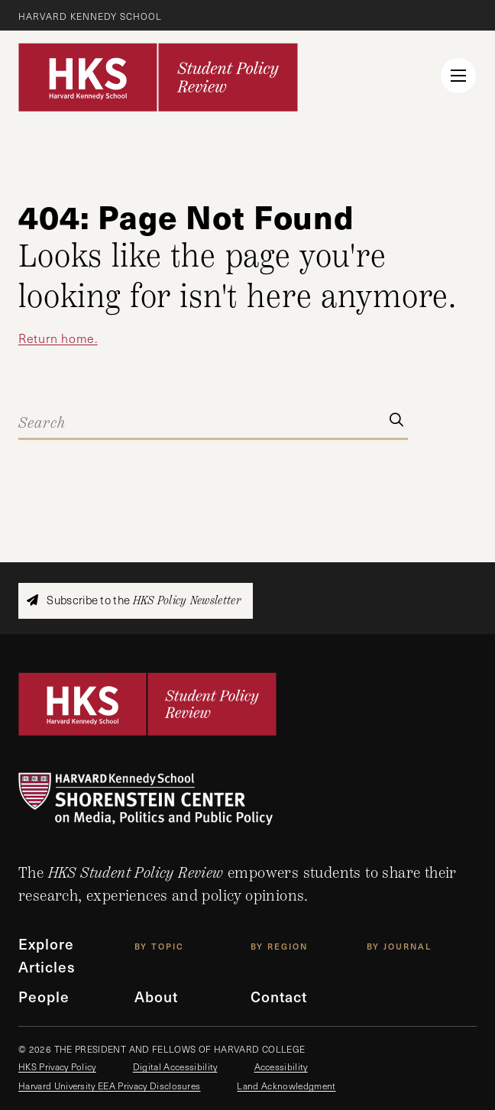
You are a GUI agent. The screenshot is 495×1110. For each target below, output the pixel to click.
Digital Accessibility (175, 1066)
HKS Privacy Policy (57, 1066)
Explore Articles (47, 955)
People (44, 996)
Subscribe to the (134, 600)
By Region (279, 946)
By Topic (159, 946)
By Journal (399, 946)
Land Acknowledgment (286, 1085)
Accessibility (281, 1066)
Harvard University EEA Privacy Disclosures (109, 1085)
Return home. (58, 338)
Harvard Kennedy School (90, 16)
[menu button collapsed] (458, 75)
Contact (279, 996)
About (156, 996)
